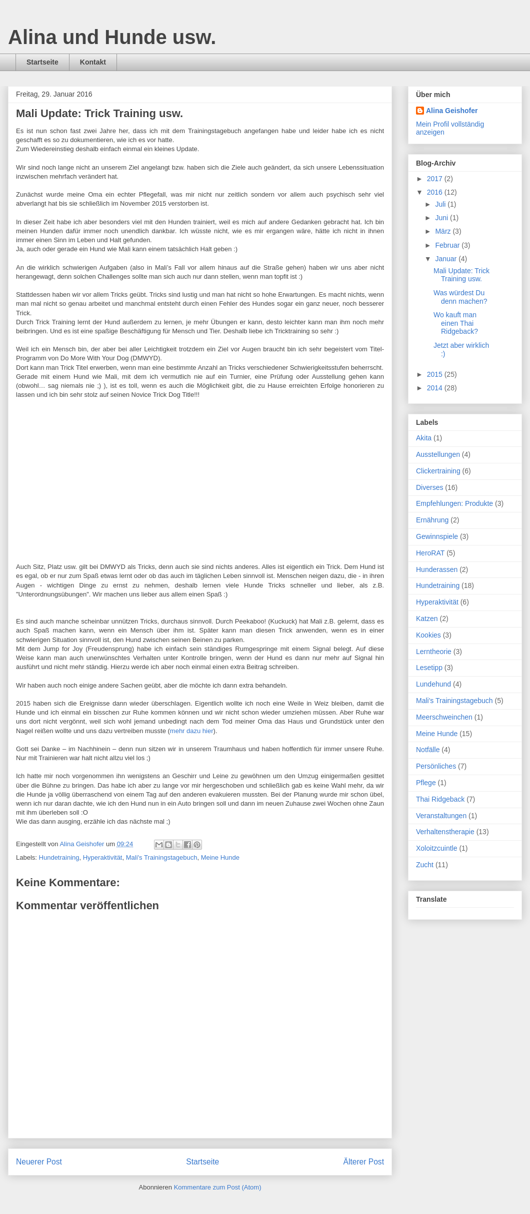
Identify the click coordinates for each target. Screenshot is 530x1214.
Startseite (42, 62)
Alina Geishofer (452, 111)
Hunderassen (437, 569)
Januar (446, 259)
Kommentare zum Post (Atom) (218, 1187)
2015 (435, 374)
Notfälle (428, 750)
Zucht (425, 865)
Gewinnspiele (437, 536)
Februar (448, 245)
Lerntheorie (434, 652)
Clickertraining (438, 471)
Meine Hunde (220, 857)
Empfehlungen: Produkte (454, 503)
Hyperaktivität (102, 857)
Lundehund (433, 684)
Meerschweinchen (444, 717)
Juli (441, 204)
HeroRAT (430, 553)
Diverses (429, 487)
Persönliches (436, 766)
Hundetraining (59, 857)
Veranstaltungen (441, 816)
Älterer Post (364, 1161)
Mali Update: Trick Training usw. (462, 275)
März (443, 231)
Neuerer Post (39, 1161)
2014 (435, 388)
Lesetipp (429, 668)
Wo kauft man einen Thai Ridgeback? (456, 323)
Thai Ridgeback (440, 799)
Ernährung (432, 520)
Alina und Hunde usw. (112, 37)
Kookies (428, 635)
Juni (442, 218)
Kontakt (93, 62)
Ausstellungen (438, 454)
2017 (435, 179)
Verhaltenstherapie (445, 832)
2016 (435, 192)
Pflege (426, 783)
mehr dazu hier (192, 731)
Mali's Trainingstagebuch (162, 857)
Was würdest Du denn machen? (461, 297)
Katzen (427, 619)
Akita (424, 438)
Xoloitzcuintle (437, 848)
